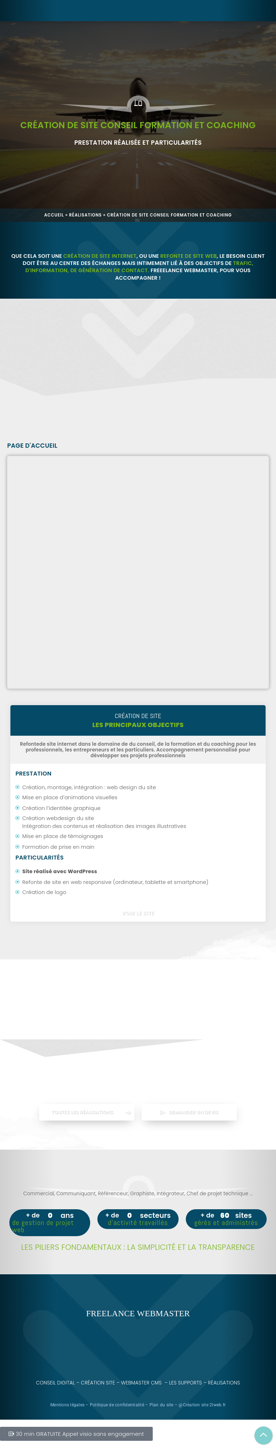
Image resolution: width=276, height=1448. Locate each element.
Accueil (54, 215)
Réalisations (85, 215)
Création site (98, 1382)
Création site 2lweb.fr (204, 1404)
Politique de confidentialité (117, 1404)
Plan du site (162, 1404)
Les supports (185, 1382)
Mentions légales (67, 1404)
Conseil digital (55, 1382)
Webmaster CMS (141, 1382)
